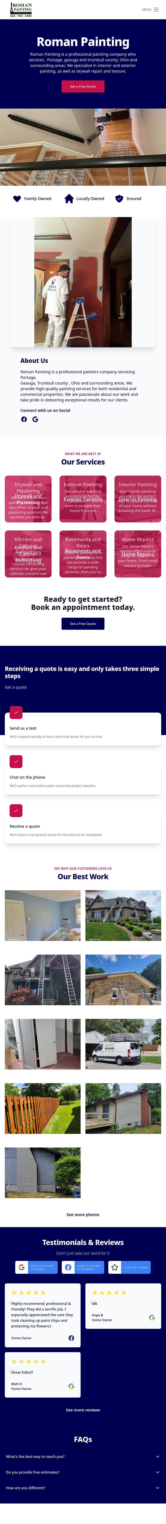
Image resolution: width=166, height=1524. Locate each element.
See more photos (83, 1214)
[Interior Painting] (137, 499)
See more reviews (83, 1410)
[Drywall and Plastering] (28, 499)
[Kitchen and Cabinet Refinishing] (28, 553)
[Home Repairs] (137, 553)
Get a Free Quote (83, 86)
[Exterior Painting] (83, 499)
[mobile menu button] (156, 9)
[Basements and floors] (83, 553)
